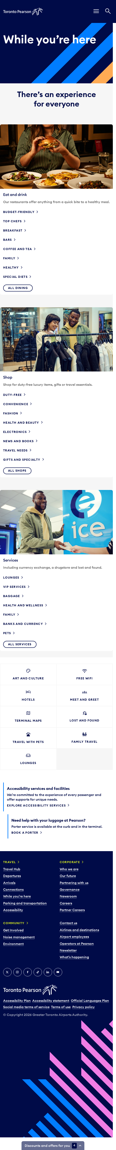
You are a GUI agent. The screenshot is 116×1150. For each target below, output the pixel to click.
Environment (13, 944)
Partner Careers (72, 910)
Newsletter (68, 950)
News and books (18, 441)
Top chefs (12, 221)
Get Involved (13, 930)
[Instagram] (17, 972)
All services (20, 644)
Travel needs (15, 450)
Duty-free (12, 395)
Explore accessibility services (36, 805)
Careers (66, 903)
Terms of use (61, 1007)
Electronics (15, 432)
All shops (17, 471)
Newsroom (68, 896)
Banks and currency (23, 624)
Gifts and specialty (21, 460)
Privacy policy (83, 1007)
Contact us (68, 923)
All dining (18, 288)
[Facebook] (27, 972)
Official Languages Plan (90, 1000)
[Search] (108, 11)
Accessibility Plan (17, 1000)
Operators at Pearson (77, 943)
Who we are (69, 869)
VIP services (14, 587)
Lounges (11, 577)
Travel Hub (11, 869)
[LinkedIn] (48, 972)
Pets (7, 633)
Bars (7, 240)
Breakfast (13, 230)
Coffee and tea (17, 249)
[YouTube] (58, 972)
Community (14, 923)
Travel (9, 862)
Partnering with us (74, 883)
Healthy (11, 267)
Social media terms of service (26, 1007)
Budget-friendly (19, 212)
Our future (68, 876)
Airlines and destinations (79, 930)
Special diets (15, 277)
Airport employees (74, 936)
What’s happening (74, 957)
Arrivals (9, 883)
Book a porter (24, 833)
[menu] (96, 11)
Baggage (11, 596)
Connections (13, 889)
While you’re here (17, 896)
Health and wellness (23, 605)
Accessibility (13, 910)
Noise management (19, 937)
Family (9, 258)
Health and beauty (21, 423)
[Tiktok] (38, 972)
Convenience (15, 404)
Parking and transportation (25, 903)
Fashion (10, 413)
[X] (7, 972)
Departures (12, 876)
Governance (70, 889)
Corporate (70, 862)
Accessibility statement (50, 1000)
